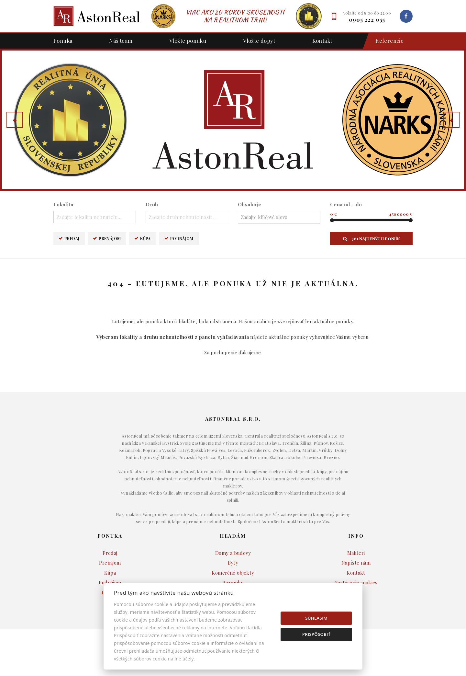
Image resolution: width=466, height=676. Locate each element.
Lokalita (63, 204)
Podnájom (182, 238)
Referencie (386, 41)
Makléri (356, 553)
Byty (233, 562)
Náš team (120, 40)
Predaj (71, 238)
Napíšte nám (356, 562)
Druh (152, 204)
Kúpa (145, 238)
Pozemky (233, 582)
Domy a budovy (233, 553)
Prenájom (110, 238)
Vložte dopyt (259, 40)
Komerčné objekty (233, 572)
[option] (233, 120)
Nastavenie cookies (356, 582)
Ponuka (62, 40)
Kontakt (322, 40)
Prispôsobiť (316, 634)
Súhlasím (316, 618)
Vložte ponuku (187, 40)
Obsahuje (249, 204)
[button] (14, 120)
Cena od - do (346, 204)
